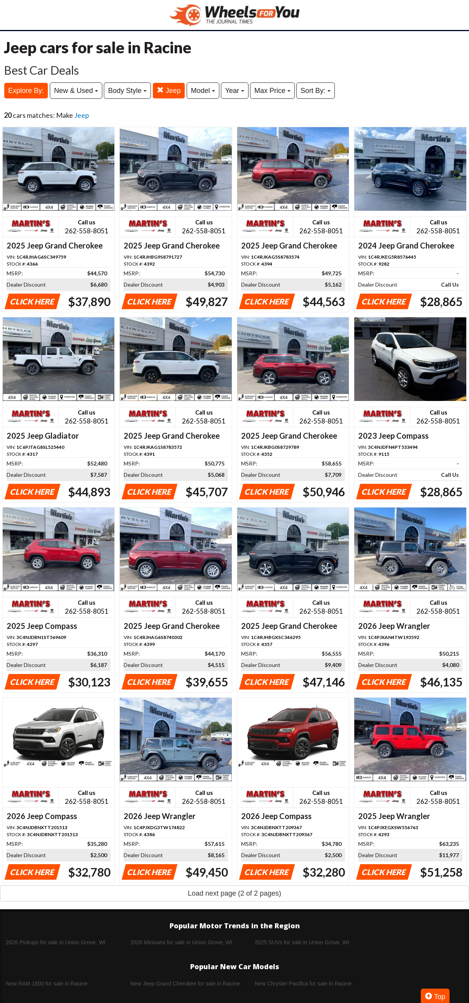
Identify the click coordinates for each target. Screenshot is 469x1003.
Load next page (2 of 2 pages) (234, 893)
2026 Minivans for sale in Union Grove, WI (181, 942)
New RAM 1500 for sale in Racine (47, 983)
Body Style (127, 91)
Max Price (272, 91)
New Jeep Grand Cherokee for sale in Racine (185, 983)
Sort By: (316, 91)
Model (203, 91)
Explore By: (26, 91)
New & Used (76, 91)
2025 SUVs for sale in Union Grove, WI (302, 942)
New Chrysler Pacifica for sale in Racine (303, 983)
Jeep (169, 90)
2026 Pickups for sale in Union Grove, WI (55, 942)
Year (234, 91)
